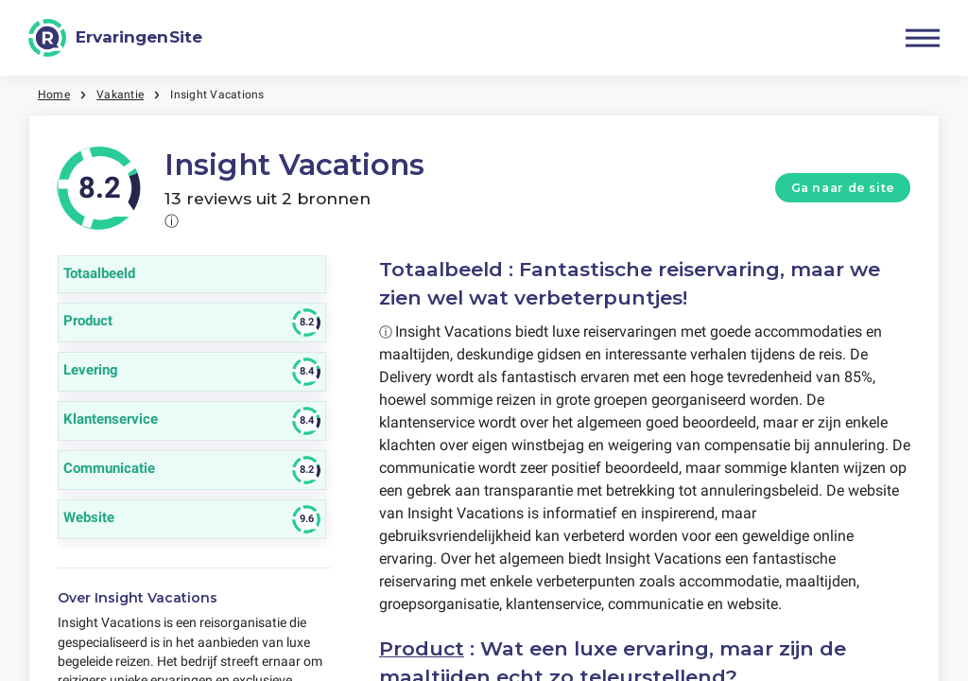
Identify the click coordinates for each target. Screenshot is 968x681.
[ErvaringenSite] (115, 38)
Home (54, 94)
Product (421, 648)
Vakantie (120, 94)
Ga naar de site (843, 188)
